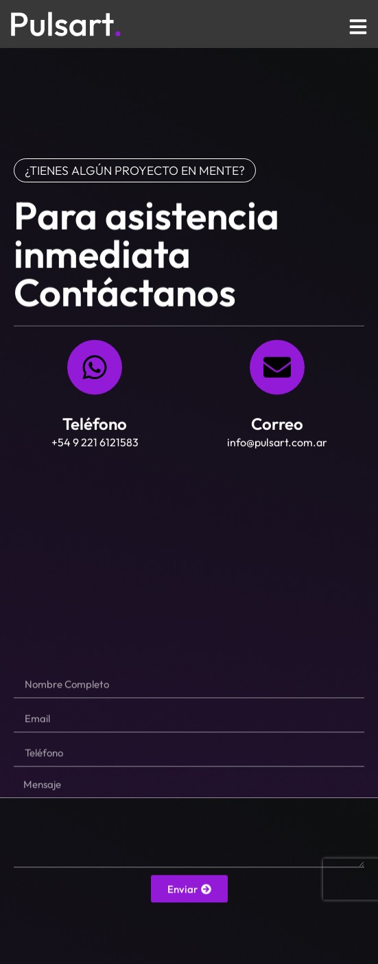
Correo (277, 425)
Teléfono (94, 425)
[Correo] (277, 369)
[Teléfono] (94, 369)
